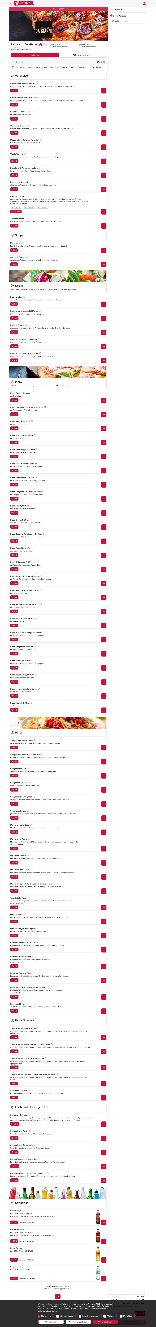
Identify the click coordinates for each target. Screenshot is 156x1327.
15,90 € (14, 133)
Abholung (82, 55)
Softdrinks (96, 67)
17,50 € (14, 625)
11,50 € (14, 105)
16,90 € (14, 499)
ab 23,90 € (15, 212)
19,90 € (14, 1152)
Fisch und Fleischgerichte (80, 67)
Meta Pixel (128, 1315)
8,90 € (14, 91)
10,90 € (14, 654)
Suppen (30, 67)
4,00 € (14, 119)
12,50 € (14, 147)
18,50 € (14, 1051)
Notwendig (46, 1315)
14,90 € (14, 414)
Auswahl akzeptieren (78, 1322)
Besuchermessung (90, 1315)
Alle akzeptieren (105, 1322)
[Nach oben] (13, 67)
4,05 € (14, 1222)
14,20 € (14, 541)
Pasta (51, 67)
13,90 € (14, 161)
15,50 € (14, 471)
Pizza (44, 67)
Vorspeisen (21, 67)
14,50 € (14, 513)
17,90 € (14, 360)
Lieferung (35, 55)
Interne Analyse (66, 1315)
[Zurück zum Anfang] (58, 1296)
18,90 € (14, 527)
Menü (101, 62)
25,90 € (14, 1124)
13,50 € (14, 175)
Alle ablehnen (51, 1322)
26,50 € (14, 1166)
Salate (38, 67)
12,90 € (14, 818)
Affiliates (110, 1315)
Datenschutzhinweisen (47, 1311)
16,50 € (14, 226)
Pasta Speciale (61, 67)
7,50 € (14, 250)
